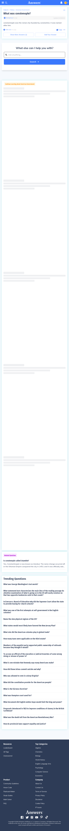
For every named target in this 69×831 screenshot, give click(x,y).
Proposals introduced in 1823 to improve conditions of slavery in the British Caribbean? (33, 709)
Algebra (38, 748)
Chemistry (38, 752)
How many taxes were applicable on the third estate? (24, 639)
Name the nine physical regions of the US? (20, 619)
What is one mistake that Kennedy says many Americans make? (28, 663)
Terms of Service (41, 792)
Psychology (39, 768)
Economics (39, 776)
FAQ (4, 803)
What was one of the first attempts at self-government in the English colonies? (30, 611)
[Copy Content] (59, 30)
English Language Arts (43, 764)
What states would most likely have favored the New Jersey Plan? (29, 625)
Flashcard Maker (9, 792)
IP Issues (38, 807)
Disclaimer (38, 799)
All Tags (6, 752)
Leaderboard (7, 748)
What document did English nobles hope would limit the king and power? (32, 702)
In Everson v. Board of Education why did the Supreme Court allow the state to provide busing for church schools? (33, 602)
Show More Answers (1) (18, 35)
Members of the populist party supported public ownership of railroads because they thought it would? (32, 646)
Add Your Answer (50, 35)
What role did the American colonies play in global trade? (26, 632)
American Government (22, 10)
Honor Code (7, 788)
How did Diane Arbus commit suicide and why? (22, 669)
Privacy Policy (40, 796)
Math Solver (7, 799)
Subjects (5, 10)
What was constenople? (17, 13)
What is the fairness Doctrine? (15, 689)
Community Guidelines (11, 784)
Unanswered (7, 756)
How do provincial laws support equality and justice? (24, 724)
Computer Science (41, 772)
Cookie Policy (39, 803)
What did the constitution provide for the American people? (27, 682)
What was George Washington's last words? (20, 584)
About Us (38, 784)
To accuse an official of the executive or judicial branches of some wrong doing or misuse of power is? (32, 655)
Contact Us (39, 788)
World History (40, 760)
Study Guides (8, 796)
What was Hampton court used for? (17, 695)
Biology (37, 756)
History (12, 10)
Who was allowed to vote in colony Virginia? (21, 676)
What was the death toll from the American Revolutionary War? (28, 717)
